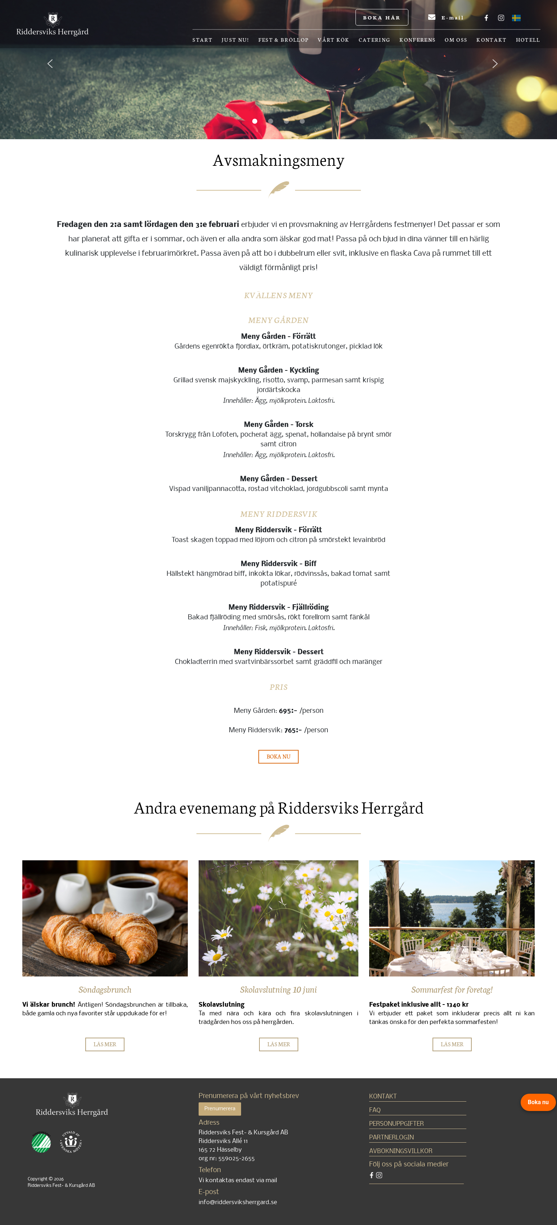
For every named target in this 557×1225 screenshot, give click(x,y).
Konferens (417, 40)
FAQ (375, 1110)
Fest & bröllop (283, 40)
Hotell (528, 40)
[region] (278, 69)
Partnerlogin (391, 1137)
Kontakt (491, 40)
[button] (56, 69)
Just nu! (235, 40)
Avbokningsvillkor (401, 1151)
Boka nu (538, 1102)
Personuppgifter (396, 1124)
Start (203, 40)
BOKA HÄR (381, 17)
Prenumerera (219, 1109)
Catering (375, 40)
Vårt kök (334, 40)
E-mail (446, 17)
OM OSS (456, 40)
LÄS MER (105, 1044)
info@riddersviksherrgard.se (238, 1202)
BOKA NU (278, 756)
